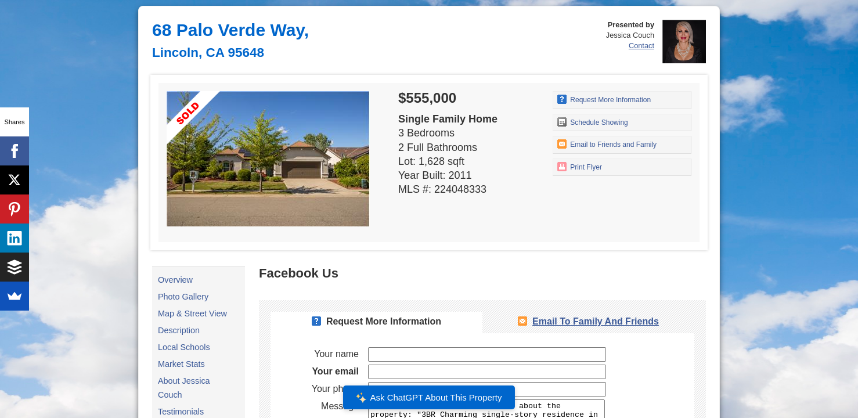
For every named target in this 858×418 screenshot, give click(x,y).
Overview (175, 279)
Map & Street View (192, 313)
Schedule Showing (592, 122)
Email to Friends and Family (607, 144)
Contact (641, 45)
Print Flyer (579, 166)
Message (340, 406)
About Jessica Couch (184, 387)
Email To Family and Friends (595, 321)
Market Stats (181, 364)
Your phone (335, 389)
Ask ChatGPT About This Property (429, 397)
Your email (335, 371)
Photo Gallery (183, 296)
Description (179, 330)
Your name (336, 354)
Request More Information (604, 99)
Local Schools (184, 347)
